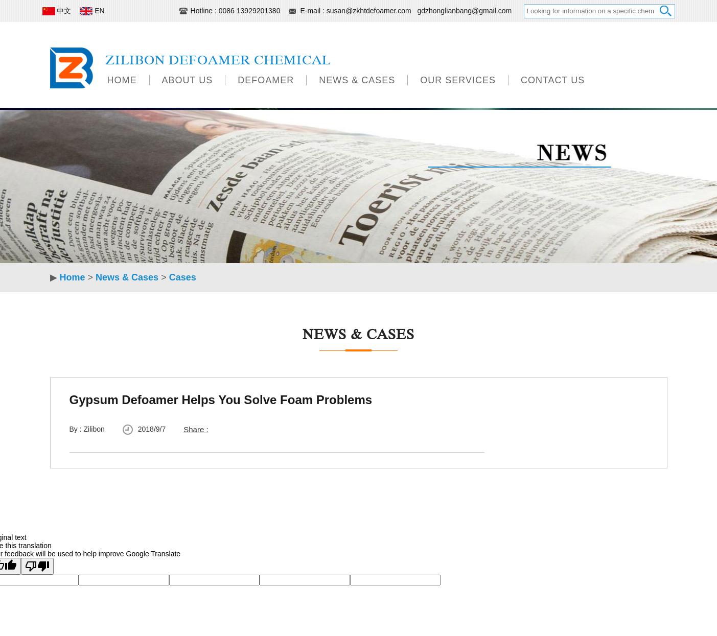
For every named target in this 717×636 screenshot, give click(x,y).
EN (93, 11)
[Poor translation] (37, 566)
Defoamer (266, 80)
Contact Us (553, 80)
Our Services (458, 80)
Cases (182, 277)
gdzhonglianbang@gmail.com (464, 11)
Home (122, 80)
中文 (58, 11)
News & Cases (357, 80)
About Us (187, 80)
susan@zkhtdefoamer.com (370, 11)
